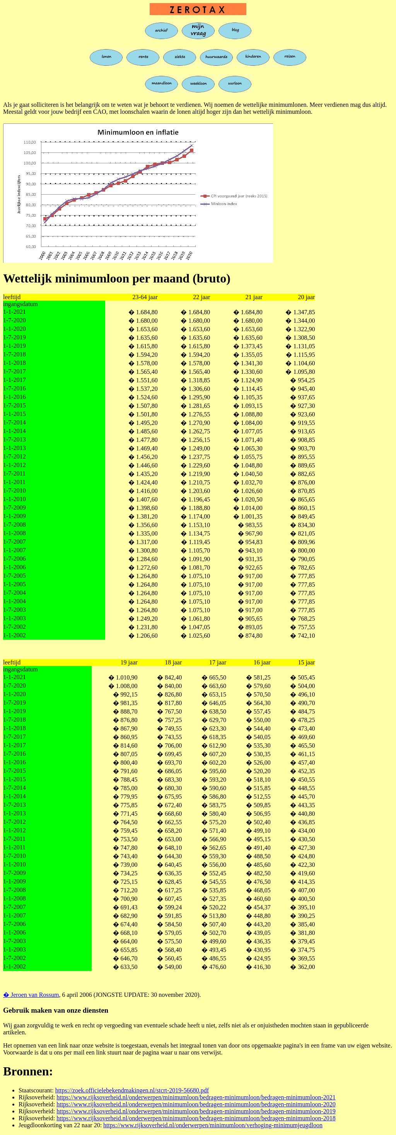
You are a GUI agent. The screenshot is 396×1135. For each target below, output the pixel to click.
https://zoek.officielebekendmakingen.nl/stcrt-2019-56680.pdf (132, 1090)
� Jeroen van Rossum (31, 994)
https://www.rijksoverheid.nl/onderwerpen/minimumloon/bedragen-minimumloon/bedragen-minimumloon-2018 (196, 1118)
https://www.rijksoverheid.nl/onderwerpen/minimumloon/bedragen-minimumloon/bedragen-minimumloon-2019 (196, 1111)
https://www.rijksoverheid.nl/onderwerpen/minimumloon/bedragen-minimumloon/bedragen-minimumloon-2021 (196, 1097)
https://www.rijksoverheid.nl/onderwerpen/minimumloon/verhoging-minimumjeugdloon (213, 1125)
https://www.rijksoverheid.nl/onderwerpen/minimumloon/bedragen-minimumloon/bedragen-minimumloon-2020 (196, 1104)
